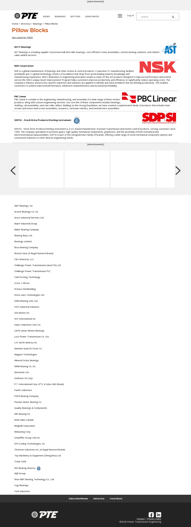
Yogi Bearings (21, 485)
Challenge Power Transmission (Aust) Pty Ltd (37, 265)
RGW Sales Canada (24, 419)
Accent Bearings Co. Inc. (26, 211)
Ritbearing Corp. (22, 431)
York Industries (22, 491)
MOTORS (75, 16)
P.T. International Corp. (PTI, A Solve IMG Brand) (39, 384)
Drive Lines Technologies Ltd (29, 294)
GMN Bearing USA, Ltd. (26, 300)
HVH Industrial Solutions (26, 306)
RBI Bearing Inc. (22, 413)
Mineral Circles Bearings (26, 360)
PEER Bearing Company (26, 396)
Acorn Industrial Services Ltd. (29, 217)
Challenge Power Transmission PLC (32, 271)
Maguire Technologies (25, 354)
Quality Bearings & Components (30, 407)
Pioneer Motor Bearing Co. (28, 401)
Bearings (37, 23)
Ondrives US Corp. (23, 378)
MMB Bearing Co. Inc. (25, 366)
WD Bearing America (27, 467)
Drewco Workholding (25, 288)
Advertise (98, 498)
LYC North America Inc (25, 342)
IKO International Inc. (25, 318)
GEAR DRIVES (92, 16)
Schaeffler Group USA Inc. (27, 437)
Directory (26, 23)
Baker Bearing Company (26, 229)
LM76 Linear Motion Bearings (29, 330)
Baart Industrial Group (25, 223)
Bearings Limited (23, 241)
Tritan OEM (20, 461)
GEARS (46, 16)
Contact (141, 518)
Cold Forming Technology (27, 277)
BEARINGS (60, 16)
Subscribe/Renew (78, 498)
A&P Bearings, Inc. (23, 205)
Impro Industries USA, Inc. (27, 324)
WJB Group (19, 473)
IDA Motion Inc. (22, 312)
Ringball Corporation (24, 425)
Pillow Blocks (51, 23)
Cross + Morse (22, 282)
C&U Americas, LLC (24, 259)
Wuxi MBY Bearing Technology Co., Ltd (34, 479)
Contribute (116, 498)
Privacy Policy (154, 518)
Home (15, 23)
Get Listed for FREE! (22, 37)
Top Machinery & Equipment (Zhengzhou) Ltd (37, 455)
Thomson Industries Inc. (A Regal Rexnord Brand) (39, 449)
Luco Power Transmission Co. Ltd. (31, 336)
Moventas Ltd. (21, 372)
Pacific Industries (23, 390)
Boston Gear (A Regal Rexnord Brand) (33, 253)
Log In (130, 15)
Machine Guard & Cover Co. (28, 348)
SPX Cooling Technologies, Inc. (29, 443)
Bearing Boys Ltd (23, 235)
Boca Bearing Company (26, 247)
